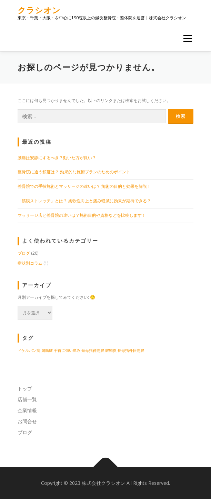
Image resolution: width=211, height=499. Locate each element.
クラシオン (39, 10)
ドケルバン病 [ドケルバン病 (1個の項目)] (29, 350)
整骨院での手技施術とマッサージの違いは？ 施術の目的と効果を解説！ (84, 186)
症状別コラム (30, 263)
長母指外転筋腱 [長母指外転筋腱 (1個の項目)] (131, 350)
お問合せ (27, 421)
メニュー (187, 38)
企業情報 (27, 410)
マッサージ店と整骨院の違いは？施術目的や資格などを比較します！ (82, 215)
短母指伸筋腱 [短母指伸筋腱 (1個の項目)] (92, 350)
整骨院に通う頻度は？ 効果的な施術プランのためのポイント (74, 172)
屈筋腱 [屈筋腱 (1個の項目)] (47, 350)
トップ (25, 388)
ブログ (24, 253)
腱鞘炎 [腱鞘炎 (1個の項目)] (111, 350)
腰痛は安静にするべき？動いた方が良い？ (57, 158)
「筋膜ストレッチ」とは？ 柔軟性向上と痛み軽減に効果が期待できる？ (84, 201)
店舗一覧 (27, 399)
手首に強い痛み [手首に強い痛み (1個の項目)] (67, 350)
